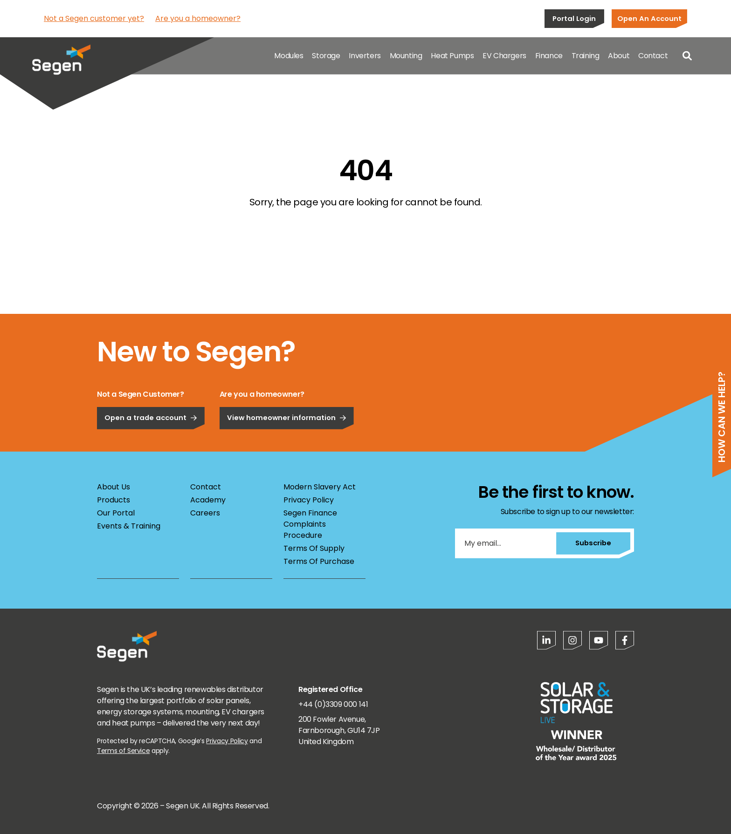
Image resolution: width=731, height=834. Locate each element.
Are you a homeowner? (198, 18)
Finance (549, 55)
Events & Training (128, 526)
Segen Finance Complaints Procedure (310, 524)
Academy (208, 500)
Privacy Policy (308, 500)
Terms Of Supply (314, 548)
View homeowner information (286, 442)
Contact (653, 55)
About (618, 55)
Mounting (406, 55)
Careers (205, 513)
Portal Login (574, 18)
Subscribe (593, 543)
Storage (326, 55)
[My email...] (505, 543)
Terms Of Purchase (318, 561)
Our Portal (116, 513)
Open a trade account (150, 442)
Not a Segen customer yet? (94, 18)
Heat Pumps (452, 55)
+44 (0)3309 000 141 (333, 704)
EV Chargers (504, 55)
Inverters (364, 55)
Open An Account (649, 18)
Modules (288, 55)
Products (113, 500)
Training (586, 55)
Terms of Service (123, 750)
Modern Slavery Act (319, 486)
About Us (113, 486)
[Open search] (687, 55)
